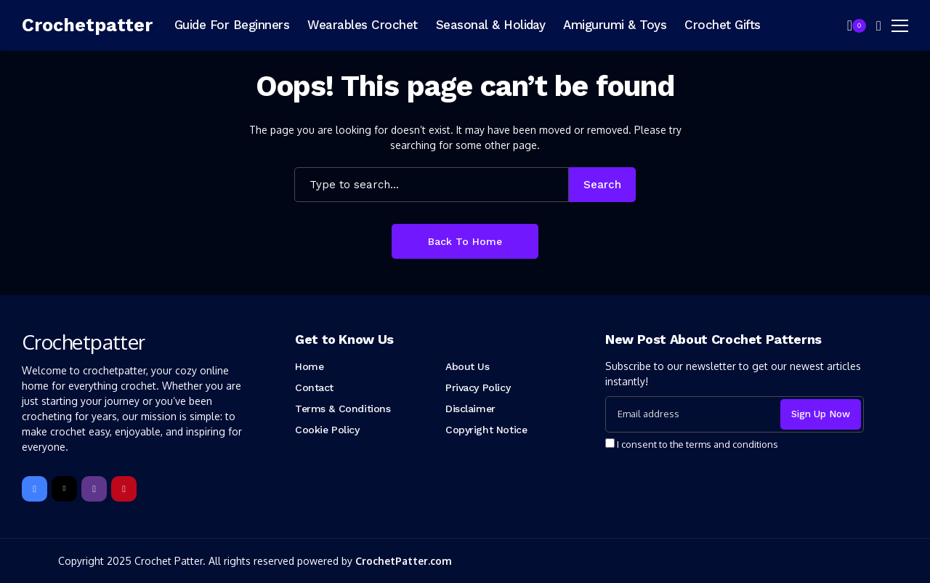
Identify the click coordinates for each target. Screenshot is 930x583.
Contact (314, 387)
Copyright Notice (486, 429)
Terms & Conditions (342, 408)
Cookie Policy (327, 429)
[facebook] (34, 489)
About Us (467, 366)
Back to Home (465, 241)
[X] (64, 489)
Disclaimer (470, 408)
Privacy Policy (477, 387)
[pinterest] (124, 489)
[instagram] (94, 489)
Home (309, 366)
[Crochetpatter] (87, 25)
